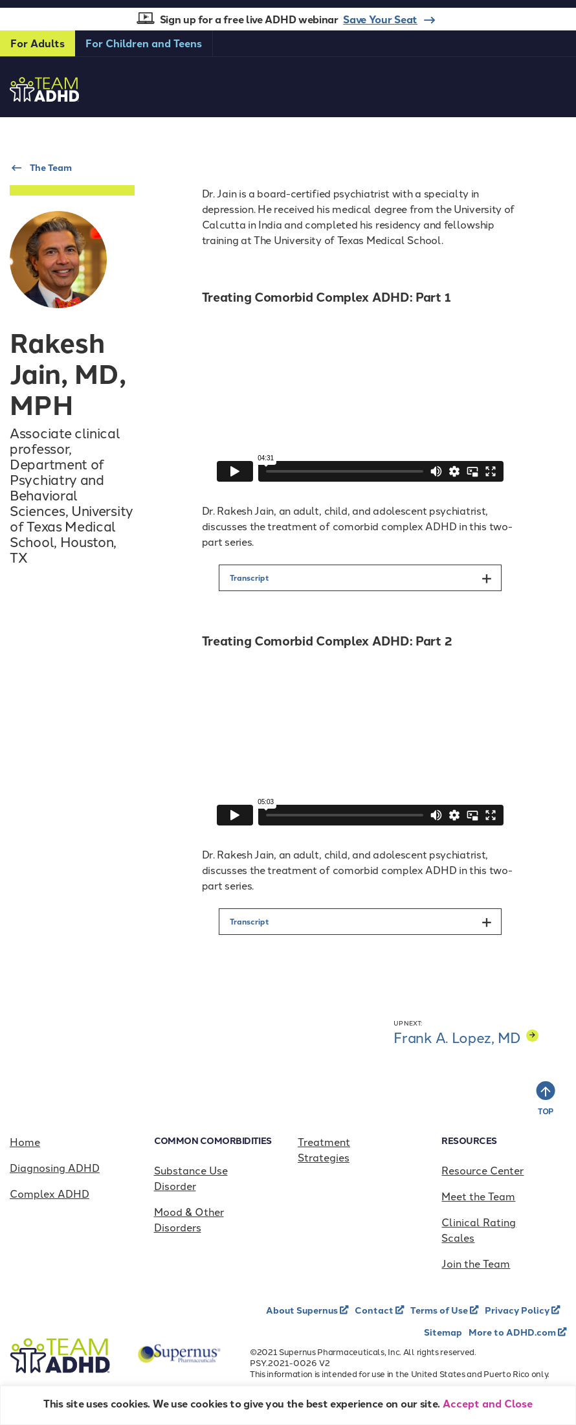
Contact (375, 1309)
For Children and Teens (143, 43)
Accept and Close (488, 1403)
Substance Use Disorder (191, 1178)
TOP (545, 1111)
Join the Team (475, 1263)
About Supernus (303, 1309)
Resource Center (482, 1170)
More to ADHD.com (513, 1331)
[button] (360, 578)
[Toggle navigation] (554, 78)
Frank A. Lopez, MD (465, 1037)
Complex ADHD (49, 1193)
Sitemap (443, 1331)
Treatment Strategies (324, 1149)
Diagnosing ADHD (55, 1167)
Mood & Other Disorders (189, 1219)
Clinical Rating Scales (478, 1229)
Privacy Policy (518, 1309)
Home (25, 1141)
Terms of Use (440, 1309)
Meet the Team (478, 1196)
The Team (51, 167)
